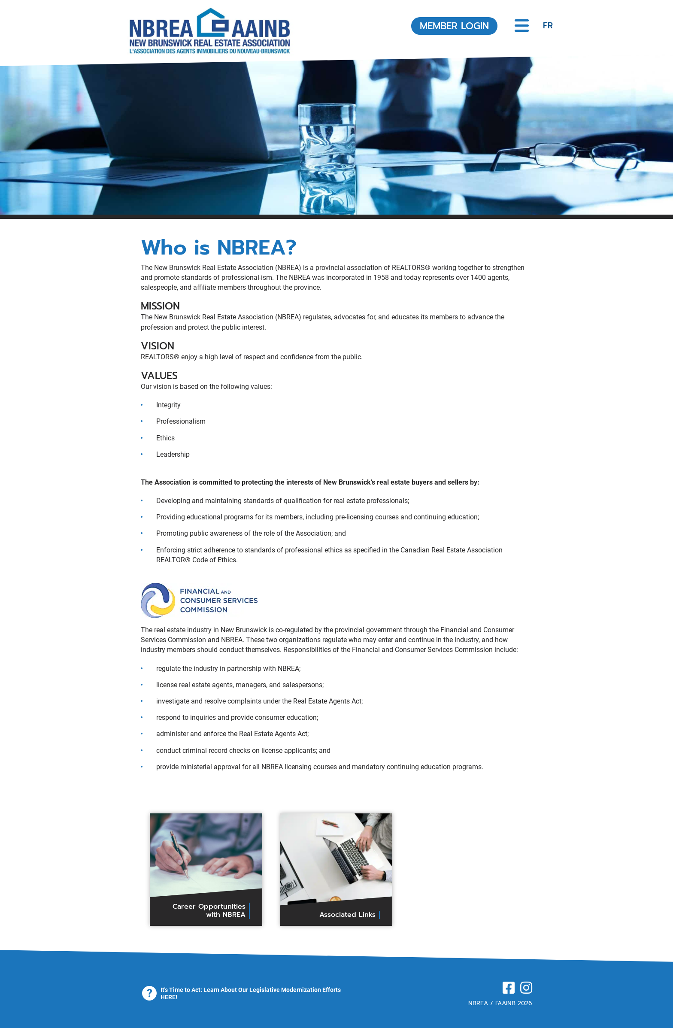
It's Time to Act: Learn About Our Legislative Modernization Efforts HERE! (251, 993)
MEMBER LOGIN (454, 26)
